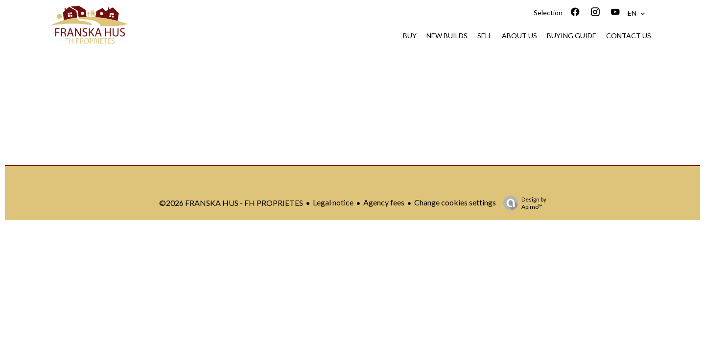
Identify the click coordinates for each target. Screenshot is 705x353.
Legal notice (333, 202)
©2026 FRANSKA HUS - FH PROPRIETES (231, 202)
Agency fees (383, 202)
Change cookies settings (455, 202)
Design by (522, 203)
